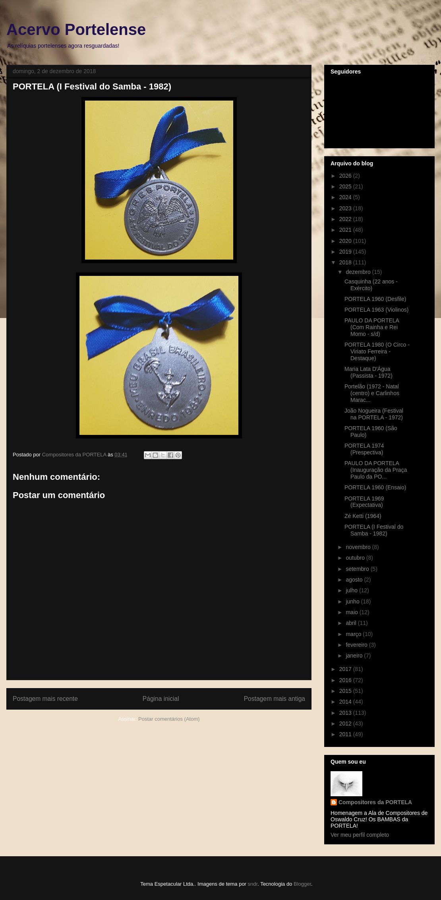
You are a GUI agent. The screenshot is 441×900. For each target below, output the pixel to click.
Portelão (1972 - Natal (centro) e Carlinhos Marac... (371, 393)
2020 (346, 241)
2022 (346, 219)
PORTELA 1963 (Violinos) (376, 309)
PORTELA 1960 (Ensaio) (375, 487)
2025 (346, 186)
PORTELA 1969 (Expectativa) (364, 501)
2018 (346, 262)
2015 (346, 691)
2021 (346, 230)
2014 (346, 701)
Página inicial (161, 698)
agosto (355, 579)
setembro (358, 569)
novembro (359, 547)
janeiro (355, 655)
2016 (346, 680)
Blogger (302, 884)
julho (352, 590)
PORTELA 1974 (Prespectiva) (364, 449)
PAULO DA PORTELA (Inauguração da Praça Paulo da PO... (375, 470)
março (354, 634)
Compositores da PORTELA (375, 802)
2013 (346, 713)
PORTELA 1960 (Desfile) (375, 299)
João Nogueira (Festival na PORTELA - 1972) (373, 414)
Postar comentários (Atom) (169, 719)
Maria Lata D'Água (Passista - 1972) (368, 372)
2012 (346, 723)
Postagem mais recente (45, 698)
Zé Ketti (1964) (362, 516)
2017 (346, 669)
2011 (346, 734)
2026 (346, 176)
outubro (356, 558)
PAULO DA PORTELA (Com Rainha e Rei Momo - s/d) (371, 327)
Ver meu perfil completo (360, 835)
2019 (346, 251)
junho (353, 601)
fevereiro (357, 645)
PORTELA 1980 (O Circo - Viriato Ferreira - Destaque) (377, 351)
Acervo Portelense (76, 29)
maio (352, 612)
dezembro (359, 272)
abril (352, 623)
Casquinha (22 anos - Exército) (371, 284)
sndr (253, 884)
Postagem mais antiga (274, 698)
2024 (346, 197)
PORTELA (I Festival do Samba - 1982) (373, 530)
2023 (346, 208)
